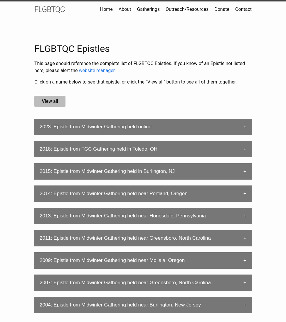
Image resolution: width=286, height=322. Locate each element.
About (125, 9)
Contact (243, 9)
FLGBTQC (49, 9)
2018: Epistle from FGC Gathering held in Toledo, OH (98, 149)
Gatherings (148, 9)
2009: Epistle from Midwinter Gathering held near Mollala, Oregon (112, 260)
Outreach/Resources (187, 9)
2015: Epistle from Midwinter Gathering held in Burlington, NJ (107, 171)
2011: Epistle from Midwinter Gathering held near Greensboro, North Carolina (125, 238)
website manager (97, 70)
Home (106, 9)
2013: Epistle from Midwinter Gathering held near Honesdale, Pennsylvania (123, 216)
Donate (221, 9)
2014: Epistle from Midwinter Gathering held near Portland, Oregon (114, 193)
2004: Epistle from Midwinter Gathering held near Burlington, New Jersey (120, 305)
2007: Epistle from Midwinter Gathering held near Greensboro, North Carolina (125, 282)
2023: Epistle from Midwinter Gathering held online (96, 127)
